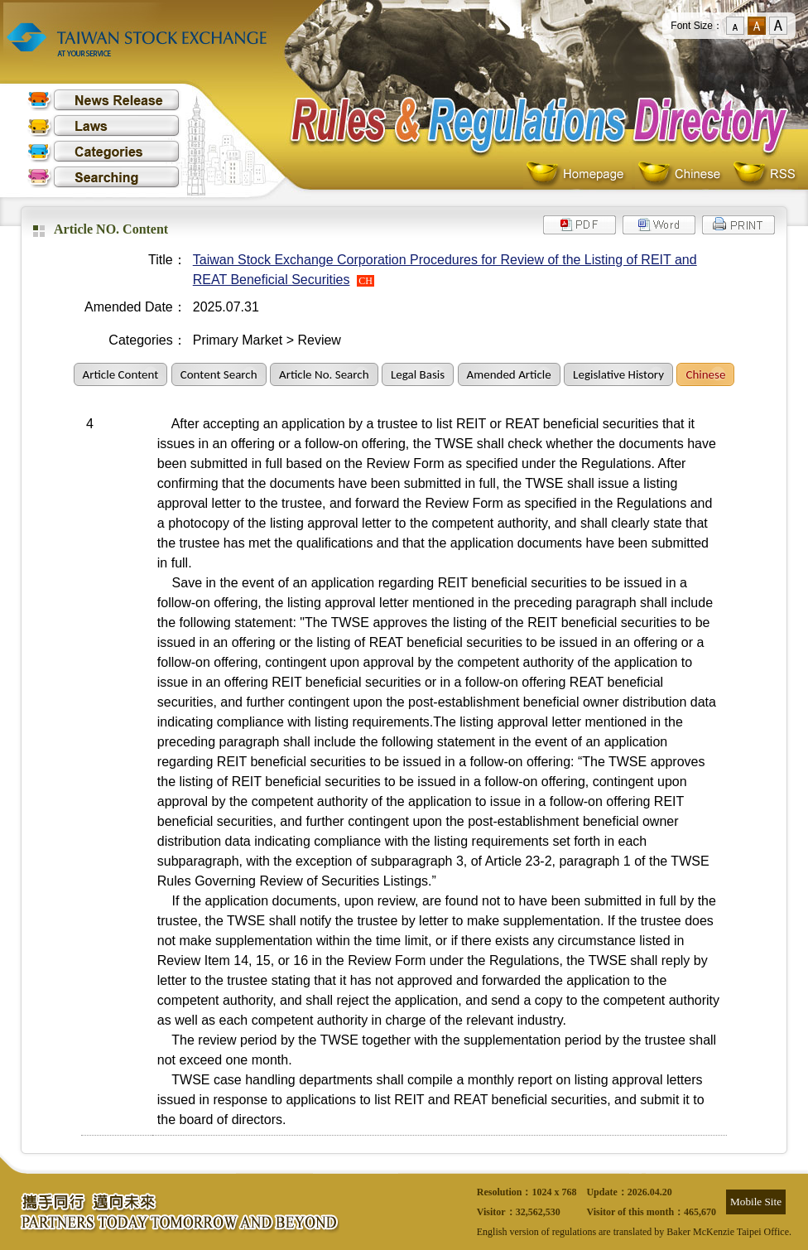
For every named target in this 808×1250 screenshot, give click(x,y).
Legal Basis (418, 374)
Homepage (579, 174)
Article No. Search (323, 374)
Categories (103, 151)
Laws (103, 125)
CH (365, 281)
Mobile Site (756, 1201)
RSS (764, 174)
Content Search (218, 374)
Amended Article (509, 374)
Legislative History (618, 374)
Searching (103, 177)
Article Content (121, 374)
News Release (103, 100)
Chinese (682, 174)
